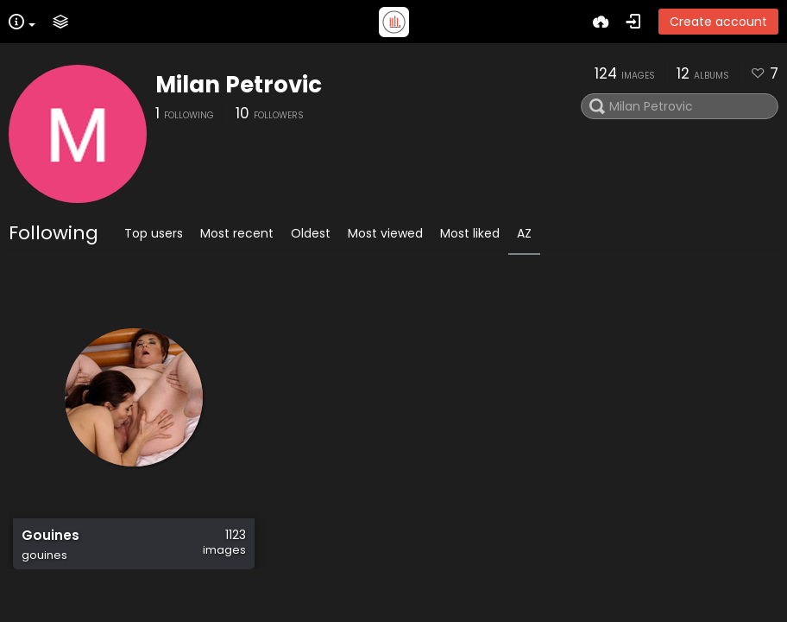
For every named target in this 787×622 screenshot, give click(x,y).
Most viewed (385, 233)
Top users (153, 233)
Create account (718, 21)
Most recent (237, 233)
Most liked (470, 233)
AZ (524, 233)
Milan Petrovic (238, 84)
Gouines (50, 535)
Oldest (311, 233)
